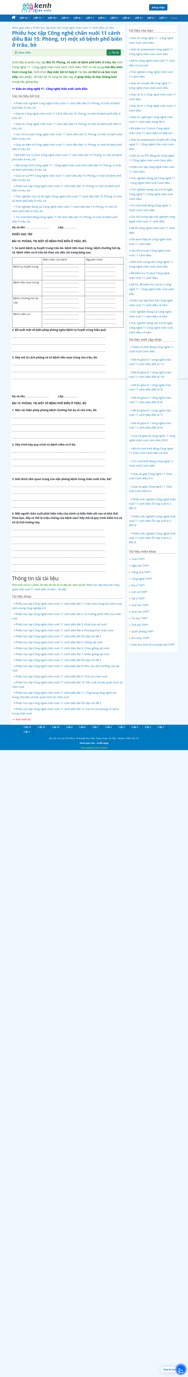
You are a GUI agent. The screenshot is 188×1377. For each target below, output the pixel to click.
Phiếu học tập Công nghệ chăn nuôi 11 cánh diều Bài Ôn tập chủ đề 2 (58, 660)
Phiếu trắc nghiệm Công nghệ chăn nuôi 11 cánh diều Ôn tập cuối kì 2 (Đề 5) (152, 503)
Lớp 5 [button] (113, 18)
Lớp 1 (27, 732)
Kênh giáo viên (21, 27)
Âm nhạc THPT (140, 638)
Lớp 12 (27, 727)
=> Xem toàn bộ (21, 719)
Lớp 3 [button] (138, 18)
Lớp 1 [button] (162, 18)
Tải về (114, 52)
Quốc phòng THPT (142, 631)
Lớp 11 (41, 727)
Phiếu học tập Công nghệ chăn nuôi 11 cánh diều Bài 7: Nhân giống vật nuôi (62, 654)
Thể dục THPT (139, 625)
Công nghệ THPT (141, 579)
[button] (174, 18)
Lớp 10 (55, 727)
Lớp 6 (109, 727)
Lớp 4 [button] (126, 18)
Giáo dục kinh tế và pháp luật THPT (153, 644)
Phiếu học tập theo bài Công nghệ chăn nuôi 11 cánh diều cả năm (73, 27)
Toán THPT (138, 559)
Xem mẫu (25, 52)
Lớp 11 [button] (38, 18)
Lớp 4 (135, 727)
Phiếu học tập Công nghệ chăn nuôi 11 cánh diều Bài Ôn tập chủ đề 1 (58, 636)
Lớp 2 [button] (150, 18)
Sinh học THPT (140, 611)
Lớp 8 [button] (77, 18)
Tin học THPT (139, 618)
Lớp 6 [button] (101, 18)
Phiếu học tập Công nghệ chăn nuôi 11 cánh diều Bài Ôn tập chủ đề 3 (58, 703)
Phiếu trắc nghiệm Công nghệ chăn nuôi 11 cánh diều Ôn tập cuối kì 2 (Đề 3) (152, 538)
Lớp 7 (95, 727)
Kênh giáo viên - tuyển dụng (94, 743)
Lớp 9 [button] (65, 18)
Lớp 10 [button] (52, 18)
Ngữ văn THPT (140, 565)
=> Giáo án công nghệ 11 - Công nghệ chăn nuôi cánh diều (50, 89)
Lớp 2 (161, 727)
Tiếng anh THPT (141, 572)
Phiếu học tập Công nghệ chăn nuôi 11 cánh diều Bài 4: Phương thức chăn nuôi (64, 630)
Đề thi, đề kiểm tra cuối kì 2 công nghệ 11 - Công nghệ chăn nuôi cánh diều (151, 289)
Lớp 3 (148, 727)
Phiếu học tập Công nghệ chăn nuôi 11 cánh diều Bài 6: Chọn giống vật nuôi (62, 648)
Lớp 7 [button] (89, 18)
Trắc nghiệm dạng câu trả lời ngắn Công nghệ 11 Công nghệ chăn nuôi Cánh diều (151, 194)
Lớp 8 (82, 727)
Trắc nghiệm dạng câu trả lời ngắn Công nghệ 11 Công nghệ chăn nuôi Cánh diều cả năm (151, 327)
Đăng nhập (158, 7)
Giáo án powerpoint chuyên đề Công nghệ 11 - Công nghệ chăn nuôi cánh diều (152, 144)
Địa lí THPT (138, 585)
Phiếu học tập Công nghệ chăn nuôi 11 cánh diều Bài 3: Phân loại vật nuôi (61, 624)
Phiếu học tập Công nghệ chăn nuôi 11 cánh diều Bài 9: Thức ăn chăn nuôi (61, 676)
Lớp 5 (122, 727)
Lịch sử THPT (139, 592)
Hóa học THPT (140, 605)
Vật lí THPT (138, 598)
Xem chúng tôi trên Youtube (94, 747)
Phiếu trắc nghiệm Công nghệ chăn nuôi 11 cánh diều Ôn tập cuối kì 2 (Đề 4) (152, 521)
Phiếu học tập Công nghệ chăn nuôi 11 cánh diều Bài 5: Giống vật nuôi (59, 642)
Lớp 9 (69, 727)
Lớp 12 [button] (24, 18)
